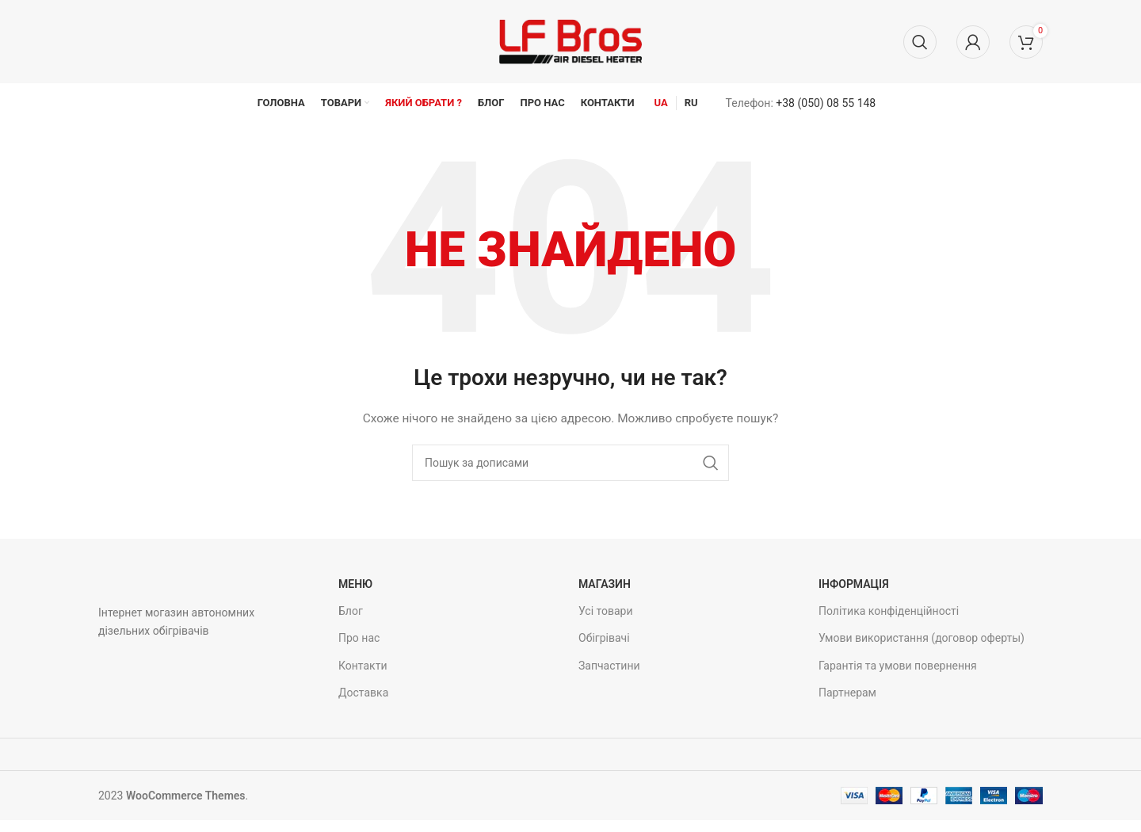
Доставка (363, 692)
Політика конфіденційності (889, 611)
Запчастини (609, 665)
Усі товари (605, 611)
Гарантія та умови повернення (898, 665)
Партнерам (847, 692)
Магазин (604, 584)
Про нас (359, 638)
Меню (355, 584)
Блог (350, 611)
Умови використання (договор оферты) (922, 638)
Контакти (362, 665)
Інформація (854, 584)
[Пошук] (919, 42)
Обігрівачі (604, 638)
